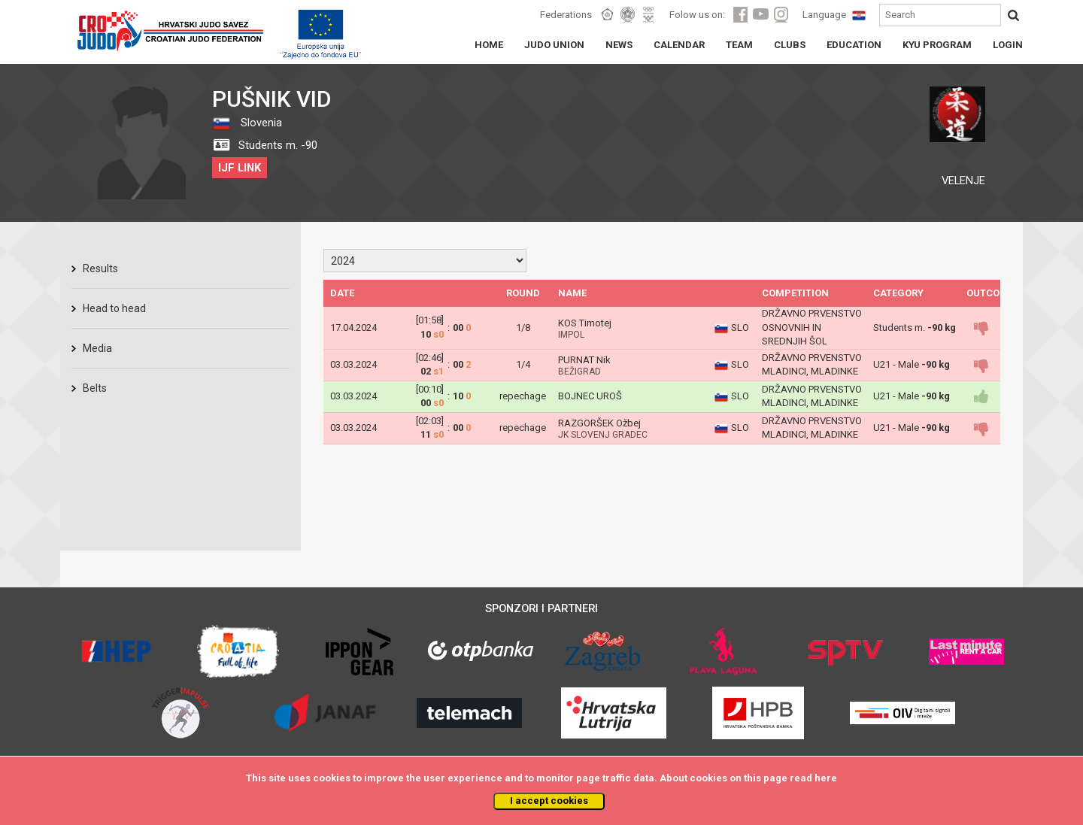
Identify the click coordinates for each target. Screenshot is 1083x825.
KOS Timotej (584, 323)
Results (100, 268)
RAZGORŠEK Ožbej (599, 423)
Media (97, 348)
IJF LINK (239, 167)
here (826, 778)
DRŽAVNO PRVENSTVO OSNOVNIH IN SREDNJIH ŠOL (812, 327)
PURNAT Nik (584, 359)
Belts (95, 388)
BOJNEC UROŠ (590, 396)
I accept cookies (549, 800)
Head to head (114, 308)
